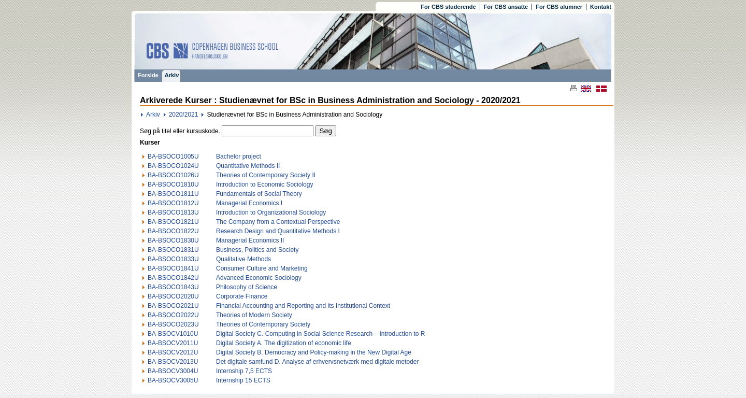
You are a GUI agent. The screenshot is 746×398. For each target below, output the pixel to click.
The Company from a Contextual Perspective (278, 221)
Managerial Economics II (250, 240)
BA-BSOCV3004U (173, 371)
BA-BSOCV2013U (173, 361)
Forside (148, 75)
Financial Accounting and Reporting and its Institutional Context (303, 305)
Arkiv (172, 75)
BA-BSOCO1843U (173, 287)
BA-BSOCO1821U (173, 221)
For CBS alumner (559, 7)
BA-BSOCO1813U (173, 212)
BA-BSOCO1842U (173, 277)
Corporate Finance (241, 296)
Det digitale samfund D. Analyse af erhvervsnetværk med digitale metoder (317, 361)
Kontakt (600, 7)
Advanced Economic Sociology (259, 277)
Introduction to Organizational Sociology (271, 212)
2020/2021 (183, 114)
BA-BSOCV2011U (173, 343)
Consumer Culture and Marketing (262, 268)
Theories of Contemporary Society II (265, 175)
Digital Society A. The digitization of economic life (283, 343)
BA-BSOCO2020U (173, 296)
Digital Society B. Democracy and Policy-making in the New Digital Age (313, 352)
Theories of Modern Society (254, 315)
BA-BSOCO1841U (173, 268)
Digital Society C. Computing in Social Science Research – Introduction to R (320, 333)
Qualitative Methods (243, 259)
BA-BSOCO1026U (173, 175)
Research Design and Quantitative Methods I (278, 231)
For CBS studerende (448, 7)
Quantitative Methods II (248, 165)
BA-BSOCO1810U (173, 184)
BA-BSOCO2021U (173, 305)
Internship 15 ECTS (243, 380)
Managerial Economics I (249, 203)
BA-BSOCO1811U (173, 193)
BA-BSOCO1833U (173, 259)
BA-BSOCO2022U (173, 315)
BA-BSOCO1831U (173, 249)
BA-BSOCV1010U (173, 333)
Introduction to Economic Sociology (264, 184)
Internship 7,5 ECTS (244, 371)
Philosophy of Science (246, 287)
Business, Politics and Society (257, 249)
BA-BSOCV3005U (173, 380)
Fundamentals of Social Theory (259, 193)
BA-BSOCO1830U (173, 240)
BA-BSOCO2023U (173, 324)
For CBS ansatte (506, 7)
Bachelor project (238, 156)
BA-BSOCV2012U (173, 352)
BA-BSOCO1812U (173, 203)
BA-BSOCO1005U (173, 156)
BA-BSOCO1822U (173, 231)
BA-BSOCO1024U (173, 165)
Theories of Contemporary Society (263, 324)
